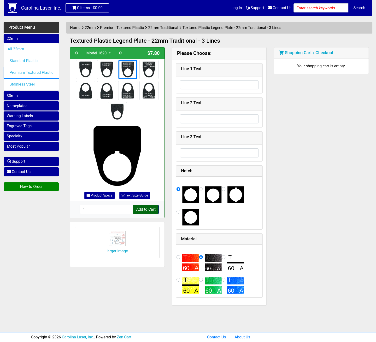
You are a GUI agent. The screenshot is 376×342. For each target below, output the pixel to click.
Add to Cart (146, 209)
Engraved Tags (19, 126)
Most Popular (18, 146)
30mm (12, 95)
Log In (236, 8)
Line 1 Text (191, 68)
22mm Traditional (163, 27)
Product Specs (99, 195)
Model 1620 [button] (96, 53)
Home (75, 27)
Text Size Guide (135, 195)
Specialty (14, 136)
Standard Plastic (24, 60)
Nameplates (17, 106)
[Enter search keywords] (321, 7)
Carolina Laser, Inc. (41, 8)
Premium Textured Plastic (31, 72)
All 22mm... (17, 49)
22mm (12, 38)
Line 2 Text (191, 102)
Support (255, 8)
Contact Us (280, 8)
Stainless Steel (22, 84)
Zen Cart (124, 337)
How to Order (31, 186)
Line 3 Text (191, 136)
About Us (242, 337)
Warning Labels (20, 116)
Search (359, 8)
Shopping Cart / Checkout (306, 52)
